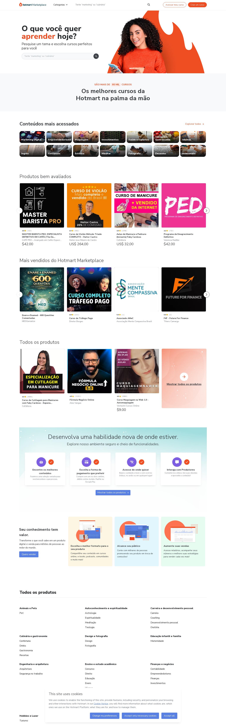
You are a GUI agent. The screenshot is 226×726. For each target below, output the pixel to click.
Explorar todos (194, 124)
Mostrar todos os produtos (113, 592)
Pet (22, 712)
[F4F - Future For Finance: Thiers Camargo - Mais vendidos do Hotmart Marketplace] (183, 389)
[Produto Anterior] (19, 209)
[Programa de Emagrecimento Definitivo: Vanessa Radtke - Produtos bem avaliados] (183, 216)
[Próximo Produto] (206, 209)
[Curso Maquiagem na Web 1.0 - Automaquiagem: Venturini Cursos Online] (136, 476)
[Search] (148, 4)
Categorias (60, 4)
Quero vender (29, 654)
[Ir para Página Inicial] (32, 4)
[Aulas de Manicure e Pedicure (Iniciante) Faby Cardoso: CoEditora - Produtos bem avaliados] (136, 216)
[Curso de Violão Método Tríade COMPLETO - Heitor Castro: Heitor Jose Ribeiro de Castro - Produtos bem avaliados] (89, 216)
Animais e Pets (28, 708)
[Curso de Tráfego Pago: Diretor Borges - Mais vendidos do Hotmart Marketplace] (89, 389)
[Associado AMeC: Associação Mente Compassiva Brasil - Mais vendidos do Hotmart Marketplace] (136, 389)
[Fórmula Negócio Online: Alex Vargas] (89, 475)
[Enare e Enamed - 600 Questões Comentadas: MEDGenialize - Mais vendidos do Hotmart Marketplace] (42, 389)
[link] (32, 137)
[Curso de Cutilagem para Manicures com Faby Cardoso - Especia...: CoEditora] (42, 478)
